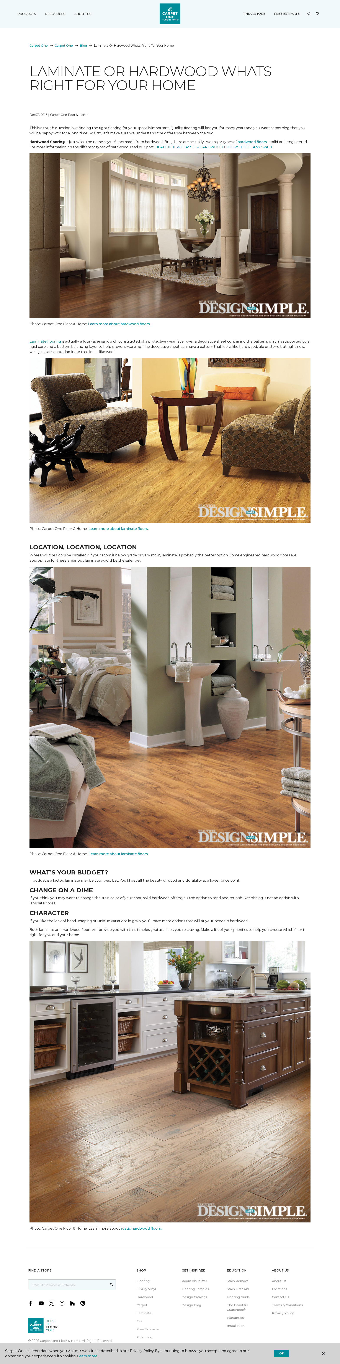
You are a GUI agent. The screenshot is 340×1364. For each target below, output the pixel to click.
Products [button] (26, 14)
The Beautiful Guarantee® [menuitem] (237, 1307)
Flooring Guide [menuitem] (238, 1297)
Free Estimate (286, 14)
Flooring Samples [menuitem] (195, 1289)
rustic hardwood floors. (141, 1228)
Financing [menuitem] (144, 1337)
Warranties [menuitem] (235, 1318)
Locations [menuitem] (279, 1289)
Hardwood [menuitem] (145, 1297)
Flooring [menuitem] (143, 1281)
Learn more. (87, 1356)
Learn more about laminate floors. (118, 529)
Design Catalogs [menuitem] (194, 1297)
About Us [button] (82, 14)
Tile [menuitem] (139, 1321)
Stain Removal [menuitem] (238, 1281)
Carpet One (38, 46)
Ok (281, 1353)
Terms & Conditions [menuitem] (287, 1305)
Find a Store (254, 14)
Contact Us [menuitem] (280, 1297)
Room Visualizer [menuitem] (194, 1281)
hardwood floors (252, 142)
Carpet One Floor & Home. (60, 1341)
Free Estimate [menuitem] (148, 1329)
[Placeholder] (68, 1284)
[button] (309, 14)
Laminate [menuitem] (144, 1313)
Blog (83, 46)
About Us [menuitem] (279, 1281)
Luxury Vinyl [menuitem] (146, 1289)
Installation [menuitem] (236, 1326)
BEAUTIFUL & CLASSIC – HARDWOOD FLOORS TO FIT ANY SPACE (214, 147)
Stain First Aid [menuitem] (238, 1289)
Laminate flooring (45, 341)
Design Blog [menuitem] (191, 1305)
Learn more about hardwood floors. (119, 324)
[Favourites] (317, 14)
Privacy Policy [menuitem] (283, 1313)
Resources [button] (55, 14)
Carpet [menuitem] (142, 1305)
